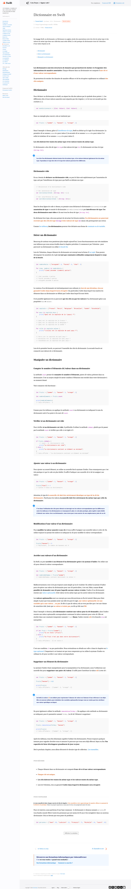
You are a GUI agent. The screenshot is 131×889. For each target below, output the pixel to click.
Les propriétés (6, 58)
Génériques (5, 84)
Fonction (5, 47)
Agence (53, 884)
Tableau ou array (6, 42)
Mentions (76, 884)
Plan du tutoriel (6, 97)
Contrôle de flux (6, 40)
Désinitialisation (6, 72)
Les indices (5, 61)
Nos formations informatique (46, 860)
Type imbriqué (6, 79)
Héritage (4, 68)
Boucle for (5, 37)
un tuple (92, 251)
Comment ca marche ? (65, 860)
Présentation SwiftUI (7, 90)
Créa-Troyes (40, 3)
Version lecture (48, 27)
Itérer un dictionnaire (44, 54)
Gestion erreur (6, 75)
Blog (58, 884)
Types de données (6, 26)
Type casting (5, 77)
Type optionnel (6, 52)
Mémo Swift (5, 95)
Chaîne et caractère (7, 31)
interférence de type (65, 131)
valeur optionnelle (48, 590)
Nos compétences (95, 3)
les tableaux (43, 225)
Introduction (5, 21)
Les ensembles (93, 746)
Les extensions (6, 81)
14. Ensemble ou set (98, 845)
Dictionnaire (41, 51)
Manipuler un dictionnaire (45, 57)
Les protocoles (6, 83)
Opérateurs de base (7, 30)
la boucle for (63, 246)
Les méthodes (6, 59)
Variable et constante (7, 24)
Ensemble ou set (6, 45)
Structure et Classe (7, 56)
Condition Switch (6, 35)
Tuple (4, 28)
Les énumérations (6, 54)
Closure (4, 49)
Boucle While (6, 38)
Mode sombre (64, 884)
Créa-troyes (35, 884)
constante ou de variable (96, 225)
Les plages (5, 51)
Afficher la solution (71, 830)
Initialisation (5, 70)
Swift (52, 872)
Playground (5, 23)
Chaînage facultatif (7, 74)
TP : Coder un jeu (6, 63)
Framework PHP (106, 3)
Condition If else (6, 33)
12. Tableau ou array (43, 845)
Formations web (118, 3)
